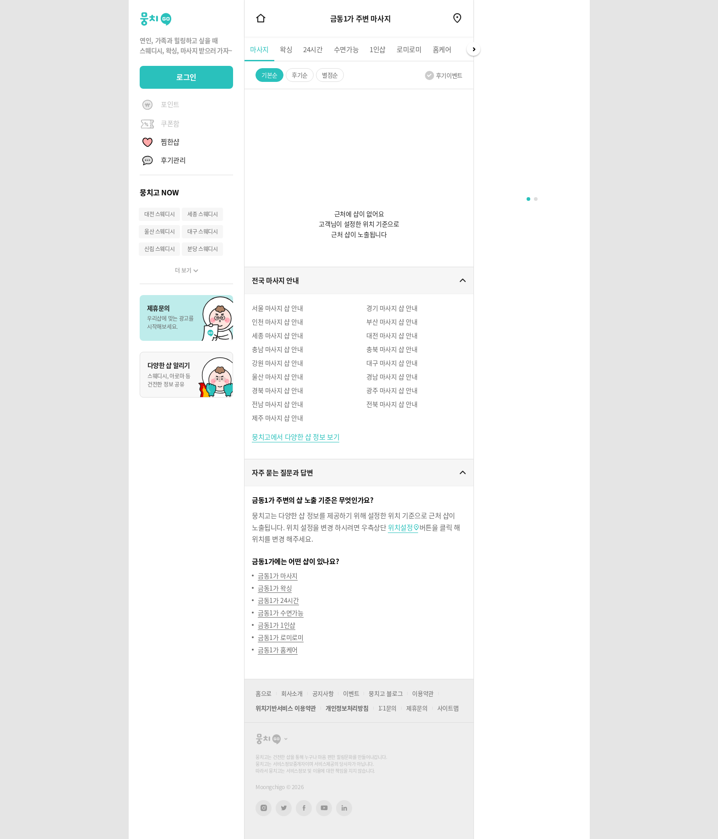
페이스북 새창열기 (303, 808)
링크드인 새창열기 (344, 808)
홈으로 (264, 693)
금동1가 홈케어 (278, 649)
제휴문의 (417, 708)
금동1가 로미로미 (281, 637)
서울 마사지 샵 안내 (277, 307)
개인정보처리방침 (347, 708)
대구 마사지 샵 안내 (392, 362)
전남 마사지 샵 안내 (277, 404)
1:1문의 (387, 708)
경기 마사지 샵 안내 (392, 307)
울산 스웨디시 (159, 231)
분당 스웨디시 (202, 249)
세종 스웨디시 (202, 214)
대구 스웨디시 (202, 231)
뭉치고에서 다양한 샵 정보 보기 (295, 437)
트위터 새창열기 (284, 808)
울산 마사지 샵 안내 (277, 376)
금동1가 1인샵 (276, 624)
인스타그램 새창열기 (263, 808)
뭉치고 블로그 (386, 693)
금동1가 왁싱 (275, 587)
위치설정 (400, 527)
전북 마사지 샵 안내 (392, 404)
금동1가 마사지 (278, 575)
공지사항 (323, 693)
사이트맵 (448, 708)
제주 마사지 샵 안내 (277, 417)
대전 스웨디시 (159, 214)
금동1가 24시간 (278, 600)
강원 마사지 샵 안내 (277, 362)
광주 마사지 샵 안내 (392, 390)
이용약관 (423, 693)
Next (473, 49)
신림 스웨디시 (159, 249)
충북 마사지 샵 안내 (392, 349)
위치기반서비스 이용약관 (286, 708)
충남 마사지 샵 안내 (277, 349)
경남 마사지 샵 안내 (392, 376)
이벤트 (351, 693)
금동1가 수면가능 (281, 612)
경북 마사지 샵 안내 (277, 390)
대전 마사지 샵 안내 (392, 335)
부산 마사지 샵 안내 (392, 321)
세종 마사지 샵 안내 (277, 335)
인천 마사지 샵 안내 (277, 321)
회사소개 (292, 693)
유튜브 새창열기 (324, 808)
